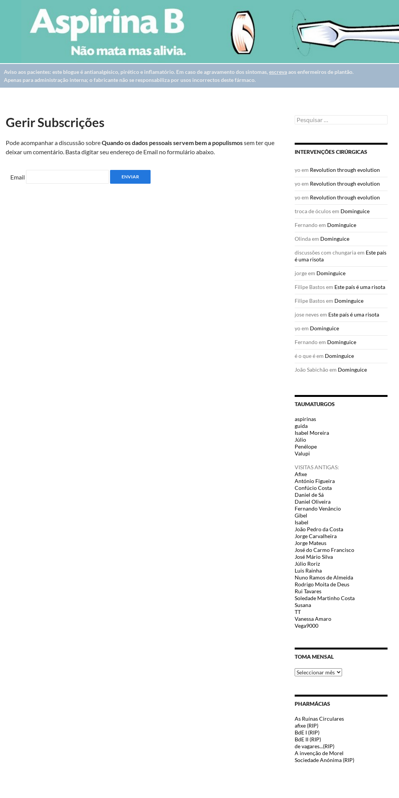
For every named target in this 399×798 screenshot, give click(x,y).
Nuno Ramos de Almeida (324, 577)
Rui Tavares (308, 591)
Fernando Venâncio (318, 508)
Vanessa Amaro (313, 618)
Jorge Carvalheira (316, 536)
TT (298, 612)
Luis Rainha (308, 570)
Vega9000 (306, 625)
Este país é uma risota (359, 287)
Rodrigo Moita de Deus (322, 584)
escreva (278, 72)
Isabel (301, 522)
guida (301, 426)
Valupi (302, 453)
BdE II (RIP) (308, 739)
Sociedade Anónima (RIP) (324, 760)
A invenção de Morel (319, 753)
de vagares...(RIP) (314, 746)
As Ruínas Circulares (319, 718)
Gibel (301, 515)
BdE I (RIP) (307, 732)
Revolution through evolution (345, 169)
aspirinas (305, 419)
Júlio (300, 439)
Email (17, 177)
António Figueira (315, 481)
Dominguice (355, 211)
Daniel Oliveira (313, 501)
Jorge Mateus (310, 543)
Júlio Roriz (307, 563)
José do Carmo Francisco (324, 550)
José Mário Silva (314, 556)
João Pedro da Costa (319, 529)
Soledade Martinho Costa (325, 598)
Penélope (306, 446)
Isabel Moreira (312, 432)
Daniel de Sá (309, 494)
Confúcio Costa (313, 488)
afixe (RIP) (306, 725)
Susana (303, 605)
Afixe (301, 474)
